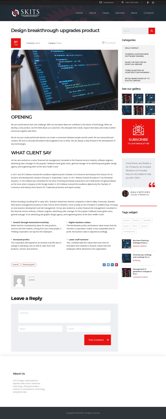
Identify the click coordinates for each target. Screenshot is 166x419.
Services (120, 12)
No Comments (108, 43)
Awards (16, 265)
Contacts (149, 12)
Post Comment (96, 340)
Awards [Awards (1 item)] (126, 221)
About (92, 12)
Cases (105, 12)
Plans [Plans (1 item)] (135, 226)
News (134, 12)
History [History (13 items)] (126, 226)
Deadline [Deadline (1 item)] (147, 221)
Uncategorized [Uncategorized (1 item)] (129, 232)
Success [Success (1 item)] (144, 226)
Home (79, 12)
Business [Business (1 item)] (136, 221)
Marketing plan (29, 265)
